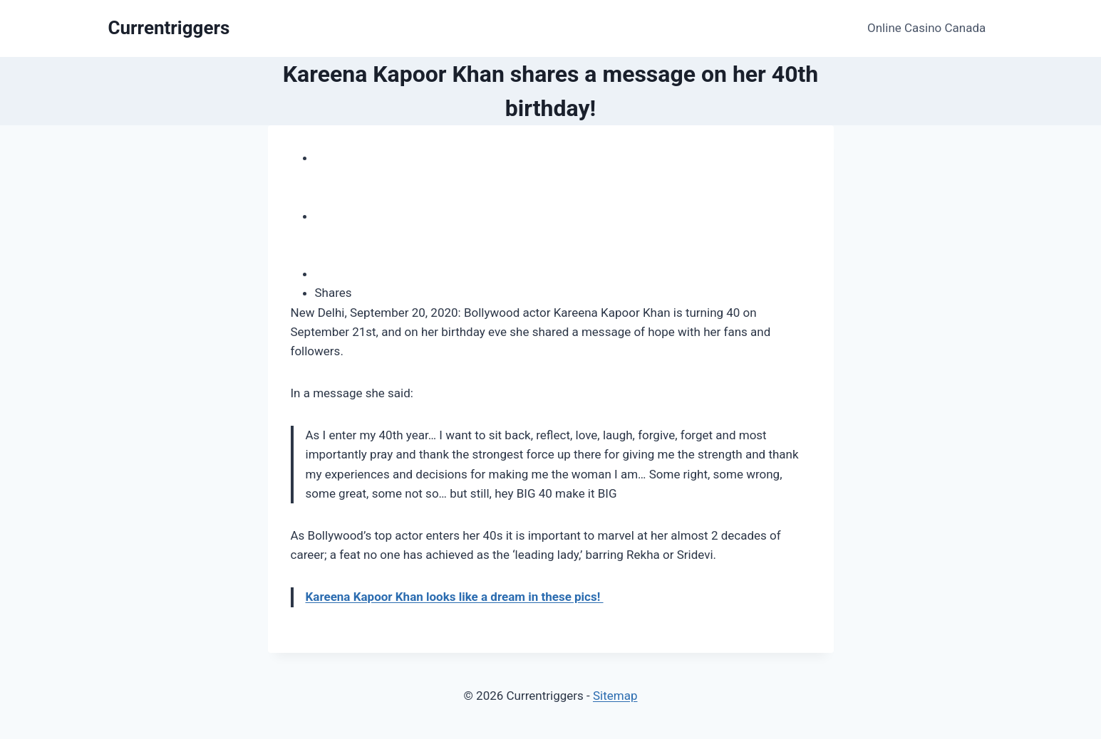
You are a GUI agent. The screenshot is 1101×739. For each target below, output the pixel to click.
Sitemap (615, 695)
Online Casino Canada (926, 28)
